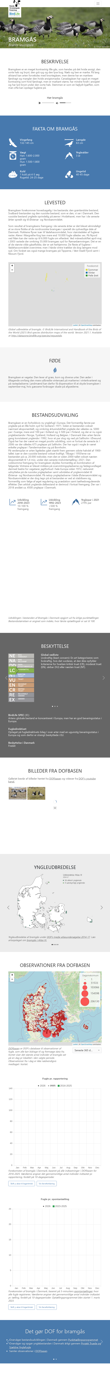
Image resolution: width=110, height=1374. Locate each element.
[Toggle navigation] (98, 3)
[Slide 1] (56, 1251)
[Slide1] (54, 670)
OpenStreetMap (86, 325)
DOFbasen (55, 742)
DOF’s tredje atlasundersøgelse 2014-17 (68, 901)
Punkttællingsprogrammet (83, 1233)
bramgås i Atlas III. (37, 904)
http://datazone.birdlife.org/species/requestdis (36, 335)
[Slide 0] (53, 1251)
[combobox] (87, 1014)
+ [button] (12, 266)
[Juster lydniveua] (57, 103)
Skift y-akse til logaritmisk (21, 1111)
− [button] (12, 270)
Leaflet (75, 325)
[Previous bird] (3, 26)
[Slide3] (57, 909)
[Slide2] (57, 670)
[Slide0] (52, 670)
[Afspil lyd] (40, 103)
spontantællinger (83, 1183)
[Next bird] (107, 26)
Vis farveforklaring (47, 1111)
